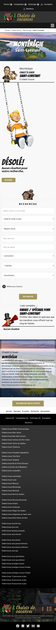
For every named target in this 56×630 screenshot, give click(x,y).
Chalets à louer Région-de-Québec (14, 511)
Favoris (8, 4)
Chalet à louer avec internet (11, 534)
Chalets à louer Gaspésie (10, 460)
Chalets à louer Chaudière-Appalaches (15, 453)
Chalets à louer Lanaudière (11, 471)
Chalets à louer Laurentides (11, 476)
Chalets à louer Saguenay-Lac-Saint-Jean (16, 514)
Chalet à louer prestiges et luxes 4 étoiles (16, 567)
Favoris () (10, 418)
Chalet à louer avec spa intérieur (13, 556)
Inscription (46, 4)
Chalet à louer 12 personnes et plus (14, 576)
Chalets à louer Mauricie (10, 483)
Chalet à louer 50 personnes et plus (14, 584)
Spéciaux (17, 411)
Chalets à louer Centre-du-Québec (14, 443)
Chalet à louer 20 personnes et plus (14, 580)
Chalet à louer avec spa (10, 551)
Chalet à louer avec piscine (11, 540)
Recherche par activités (28, 403)
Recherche (28, 297)
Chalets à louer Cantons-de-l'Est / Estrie (16, 440)
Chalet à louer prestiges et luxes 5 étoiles (16, 573)
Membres (28, 9)
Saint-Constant (38, 30)
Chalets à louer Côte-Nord (11, 456)
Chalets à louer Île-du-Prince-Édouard (15, 463)
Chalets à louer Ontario (10, 503)
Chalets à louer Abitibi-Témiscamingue (15, 429)
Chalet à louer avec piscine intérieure (15, 543)
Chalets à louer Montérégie (11, 487)
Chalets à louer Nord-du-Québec (13, 494)
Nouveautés (45, 411)
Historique (33, 4)
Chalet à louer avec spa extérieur (13, 560)
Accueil (7, 30)
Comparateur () (22, 418)
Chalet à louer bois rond (10, 527)
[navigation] (52, 25)
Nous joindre (27, 618)
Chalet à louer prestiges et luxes (13, 564)
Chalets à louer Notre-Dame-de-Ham (15, 518)
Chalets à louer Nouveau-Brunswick (14, 500)
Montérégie (27, 30)
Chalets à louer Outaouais (11, 507)
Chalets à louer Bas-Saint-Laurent (14, 436)
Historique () (35, 418)
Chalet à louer (17, 30)
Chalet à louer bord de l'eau (11, 523)
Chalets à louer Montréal (10, 491)
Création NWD (36, 618)
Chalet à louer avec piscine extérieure (15, 547)
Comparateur (20, 4)
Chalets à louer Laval (9, 480)
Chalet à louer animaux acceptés (13, 531)
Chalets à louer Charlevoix (11, 447)
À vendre (25, 411)
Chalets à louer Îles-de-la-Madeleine (14, 467)
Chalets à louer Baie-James (11, 433)
